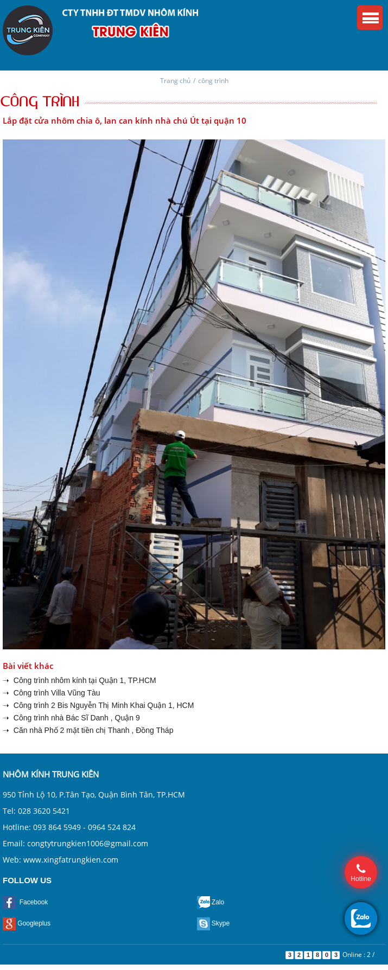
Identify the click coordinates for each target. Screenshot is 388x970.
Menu (370, 17)
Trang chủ (175, 80)
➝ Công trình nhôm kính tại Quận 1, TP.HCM (79, 680)
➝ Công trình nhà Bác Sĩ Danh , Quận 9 (71, 717)
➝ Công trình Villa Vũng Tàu (51, 692)
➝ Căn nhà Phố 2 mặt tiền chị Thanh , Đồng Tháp (88, 730)
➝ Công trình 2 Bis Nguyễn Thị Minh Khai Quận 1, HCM (98, 705)
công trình (213, 80)
